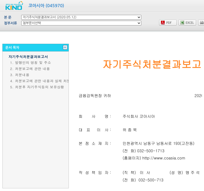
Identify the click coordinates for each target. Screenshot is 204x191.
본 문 (7, 17)
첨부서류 (10, 23)
